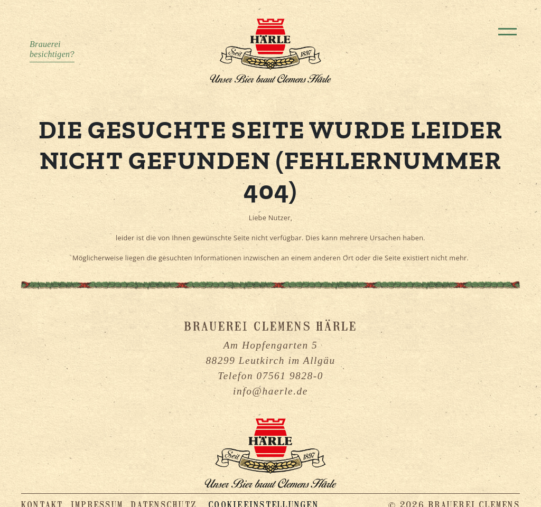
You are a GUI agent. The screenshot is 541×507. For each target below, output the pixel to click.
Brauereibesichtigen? (52, 49)
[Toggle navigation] (507, 32)
